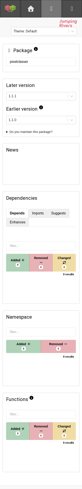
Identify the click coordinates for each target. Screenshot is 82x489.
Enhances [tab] (17, 222)
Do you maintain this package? (30, 132)
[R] (51, 9)
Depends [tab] (17, 213)
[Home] (31, 9)
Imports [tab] (38, 213)
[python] (72, 9)
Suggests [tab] (58, 213)
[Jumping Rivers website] (68, 23)
